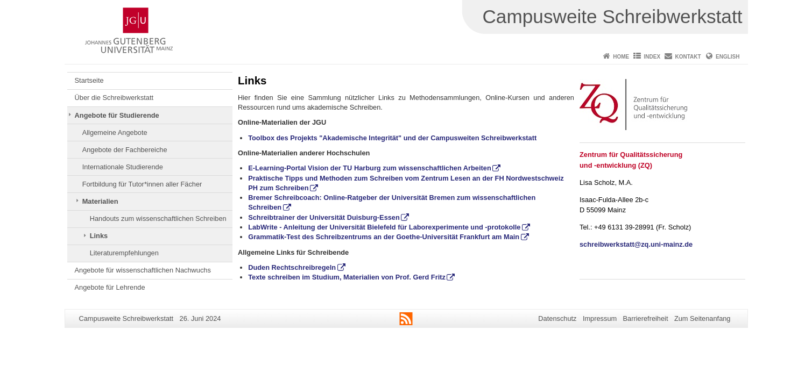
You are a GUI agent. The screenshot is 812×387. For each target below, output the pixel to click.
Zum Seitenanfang (702, 318)
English (727, 57)
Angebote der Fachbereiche (124, 150)
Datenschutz (557, 318)
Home (621, 57)
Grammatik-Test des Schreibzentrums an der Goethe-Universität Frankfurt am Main (383, 237)
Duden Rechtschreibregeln (292, 267)
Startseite (89, 80)
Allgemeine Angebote (114, 132)
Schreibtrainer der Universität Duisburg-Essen (324, 217)
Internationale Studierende (122, 167)
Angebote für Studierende (117, 115)
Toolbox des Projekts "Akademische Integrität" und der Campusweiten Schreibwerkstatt (392, 138)
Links (99, 236)
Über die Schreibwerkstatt (114, 98)
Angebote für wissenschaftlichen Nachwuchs (143, 270)
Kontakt (688, 57)
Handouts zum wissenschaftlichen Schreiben (158, 218)
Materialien (100, 201)
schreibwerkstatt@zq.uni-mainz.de (636, 244)
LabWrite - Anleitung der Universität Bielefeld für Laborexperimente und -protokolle (384, 227)
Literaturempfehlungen (124, 253)
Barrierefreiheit (645, 318)
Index (652, 57)
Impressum (600, 318)
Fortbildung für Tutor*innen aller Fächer (142, 184)
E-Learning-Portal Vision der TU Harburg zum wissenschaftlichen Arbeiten (369, 168)
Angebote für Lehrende (110, 287)
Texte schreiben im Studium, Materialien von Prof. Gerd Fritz (347, 277)
